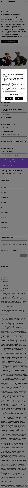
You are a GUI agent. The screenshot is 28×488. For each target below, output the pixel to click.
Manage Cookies (14, 94)
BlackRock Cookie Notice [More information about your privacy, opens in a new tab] (10, 91)
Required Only (9, 98)
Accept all (18, 98)
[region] (14, 85)
